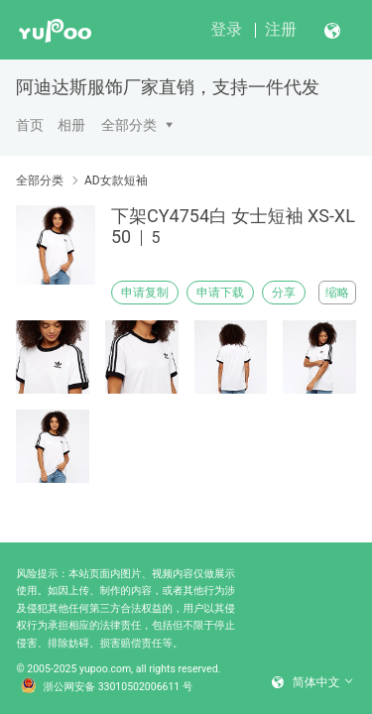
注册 (281, 29)
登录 (226, 29)
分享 (284, 292)
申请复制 (145, 292)
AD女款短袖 (116, 180)
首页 (30, 125)
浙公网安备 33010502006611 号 (107, 687)
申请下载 (220, 292)
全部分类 (129, 125)
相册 (71, 125)
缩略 (337, 292)
